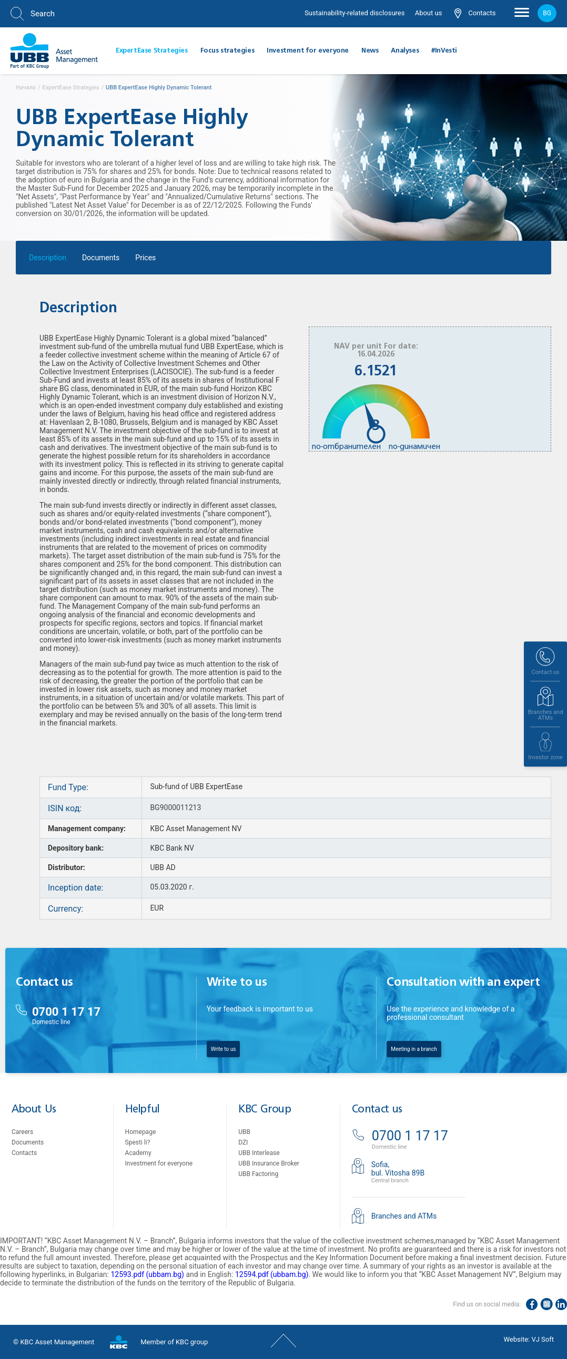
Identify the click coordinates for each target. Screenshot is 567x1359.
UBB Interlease (258, 1153)
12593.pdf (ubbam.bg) (147, 1274)
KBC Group (264, 1110)
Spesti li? (137, 1142)
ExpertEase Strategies (152, 50)
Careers (22, 1132)
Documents (100, 260)
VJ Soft (542, 1339)
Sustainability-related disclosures (355, 13)
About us (428, 13)
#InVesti (444, 50)
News (369, 50)
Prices (145, 260)
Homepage (140, 1132)
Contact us (377, 1110)
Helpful (142, 1110)
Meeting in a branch (414, 1049)
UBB (244, 1132)
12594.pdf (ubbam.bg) (272, 1274)
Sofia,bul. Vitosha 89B (397, 1168)
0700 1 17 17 (66, 1011)
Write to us (223, 1049)
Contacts (474, 13)
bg (547, 13)
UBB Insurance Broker (268, 1163)
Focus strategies (227, 50)
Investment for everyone (308, 50)
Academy (138, 1153)
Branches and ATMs (404, 1216)
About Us (34, 1110)
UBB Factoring (258, 1174)
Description (47, 260)
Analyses (405, 50)
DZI (243, 1142)
